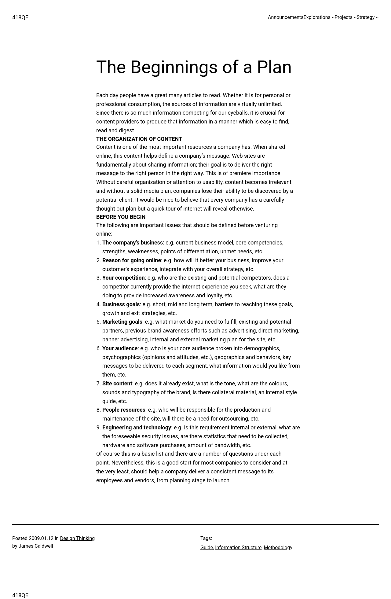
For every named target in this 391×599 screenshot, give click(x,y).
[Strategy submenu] (377, 17)
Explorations (317, 17)
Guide (206, 547)
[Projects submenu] (355, 17)
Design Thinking (77, 538)
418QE (20, 17)
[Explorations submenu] (333, 17)
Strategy (366, 17)
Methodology (278, 547)
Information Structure (238, 547)
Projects (343, 17)
